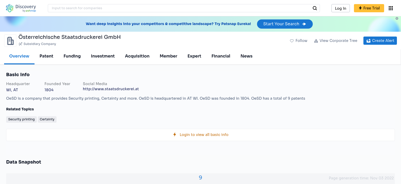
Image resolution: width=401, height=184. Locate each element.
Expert (194, 56)
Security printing (21, 119)
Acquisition (137, 56)
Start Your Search (284, 24)
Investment (103, 56)
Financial (220, 56)
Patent (46, 56)
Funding (72, 56)
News (246, 56)
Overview (19, 56)
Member (168, 56)
